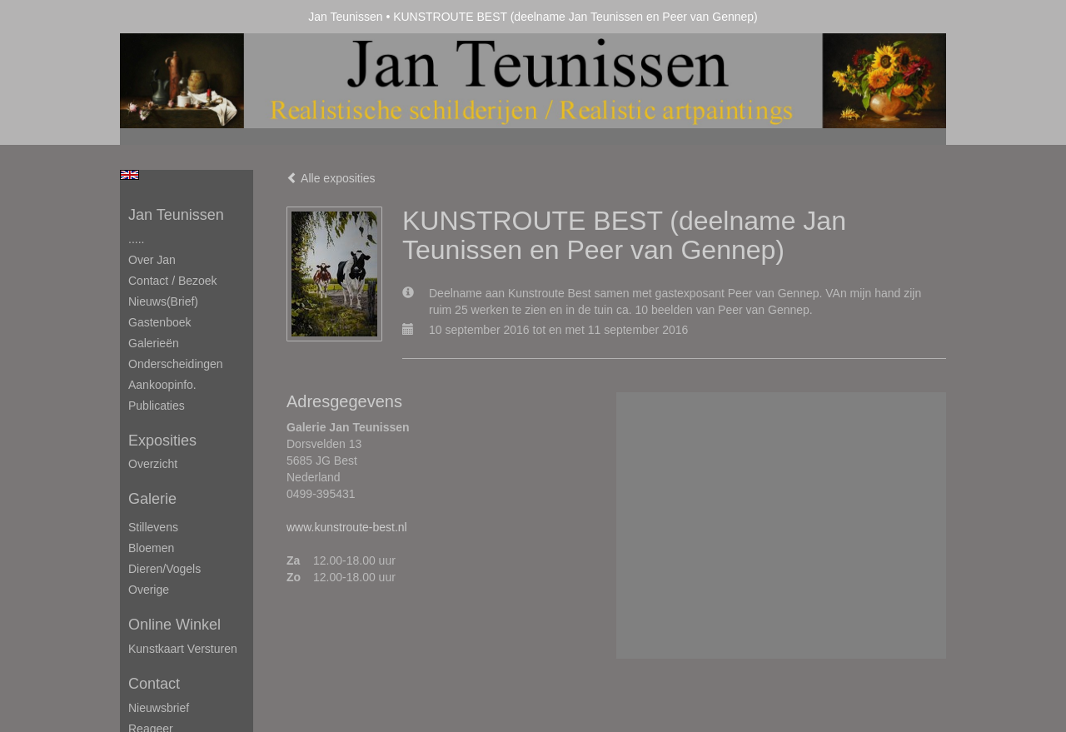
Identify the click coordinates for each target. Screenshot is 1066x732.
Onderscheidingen (175, 364)
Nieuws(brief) (163, 301)
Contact (154, 683)
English (129, 175)
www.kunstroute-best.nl (346, 527)
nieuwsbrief (158, 708)
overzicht (152, 464)
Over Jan (152, 259)
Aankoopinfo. (162, 384)
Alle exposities (331, 178)
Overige (148, 589)
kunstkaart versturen (182, 648)
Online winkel (174, 624)
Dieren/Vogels (164, 568)
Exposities (162, 440)
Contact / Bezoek (172, 280)
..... (136, 239)
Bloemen (151, 548)
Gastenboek (160, 322)
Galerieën (153, 343)
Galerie (152, 498)
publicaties (156, 405)
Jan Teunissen (345, 16)
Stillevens (153, 527)
